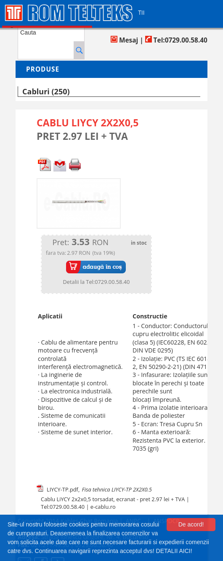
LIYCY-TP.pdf (62, 489)
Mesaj (124, 40)
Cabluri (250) (45, 91)
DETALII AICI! (174, 551)
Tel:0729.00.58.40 (176, 40)
